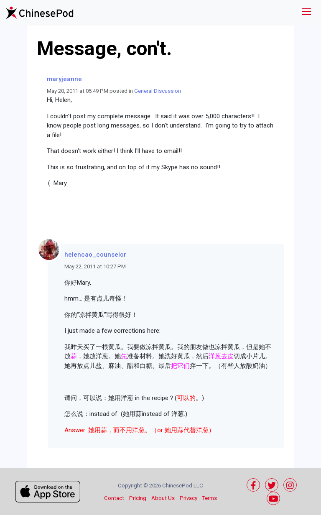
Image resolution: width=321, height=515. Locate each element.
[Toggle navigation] (306, 13)
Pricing (137, 498)
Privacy (188, 498)
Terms (209, 498)
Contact (114, 498)
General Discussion (157, 91)
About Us (163, 498)
